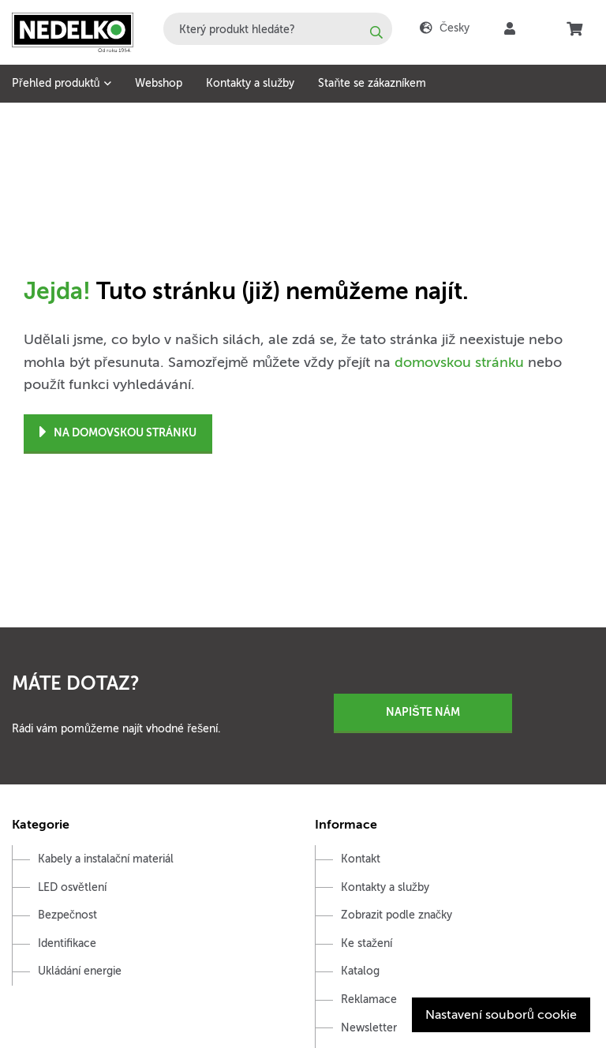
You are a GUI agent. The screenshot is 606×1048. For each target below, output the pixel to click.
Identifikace (67, 943)
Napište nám (422, 712)
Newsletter (369, 1028)
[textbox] (277, 29)
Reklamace (369, 999)
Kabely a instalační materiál (106, 859)
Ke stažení (366, 943)
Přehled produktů (55, 83)
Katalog (360, 971)
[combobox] (277, 29)
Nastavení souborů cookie (501, 1015)
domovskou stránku (459, 362)
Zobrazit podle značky (396, 915)
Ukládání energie (80, 971)
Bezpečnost (67, 915)
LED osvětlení (72, 887)
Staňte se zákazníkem (372, 83)
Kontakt (360, 859)
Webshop (158, 83)
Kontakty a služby (250, 83)
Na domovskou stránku (117, 432)
